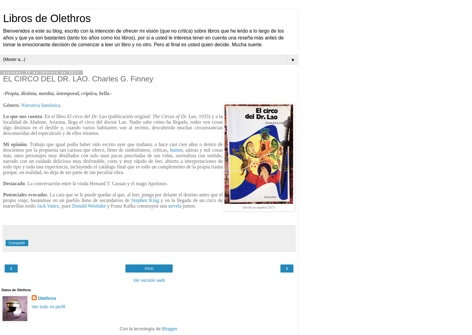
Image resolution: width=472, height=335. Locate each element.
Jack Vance (48, 206)
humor (176, 150)
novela (175, 206)
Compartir (17, 243)
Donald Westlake (89, 206)
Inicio (149, 268)
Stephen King (145, 200)
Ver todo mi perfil (48, 306)
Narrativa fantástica (40, 105)
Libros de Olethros (47, 18)
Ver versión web (149, 280)
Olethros (47, 298)
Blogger (169, 328)
